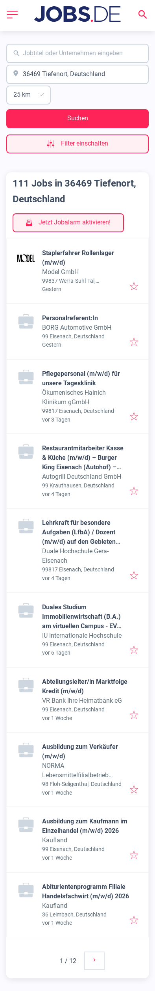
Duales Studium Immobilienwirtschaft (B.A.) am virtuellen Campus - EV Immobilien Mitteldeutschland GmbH (84, 626)
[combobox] (77, 53)
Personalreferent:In (70, 318)
